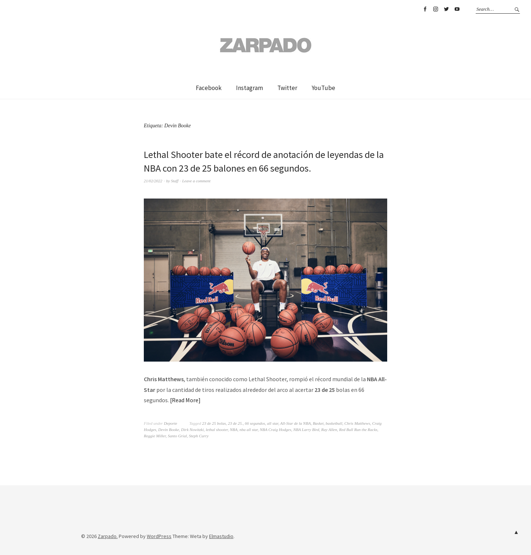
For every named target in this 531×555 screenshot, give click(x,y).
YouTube (456, 9)
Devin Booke (168, 429)
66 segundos (255, 423)
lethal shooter (217, 429)
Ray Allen (329, 429)
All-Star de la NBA (295, 423)
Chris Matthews (357, 423)
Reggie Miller (155, 436)
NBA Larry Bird (306, 429)
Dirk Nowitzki (192, 429)
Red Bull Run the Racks (358, 429)
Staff (174, 181)
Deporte (170, 423)
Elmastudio (221, 536)
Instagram (435, 9)
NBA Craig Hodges (275, 429)
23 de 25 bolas (214, 423)
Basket (318, 423)
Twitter (446, 9)
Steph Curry (198, 436)
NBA (233, 429)
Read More (185, 400)
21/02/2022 (153, 181)
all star (272, 423)
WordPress (159, 536)
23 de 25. (235, 423)
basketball (334, 423)
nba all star (248, 429)
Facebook (424, 9)
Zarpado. (108, 536)
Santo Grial (177, 436)
